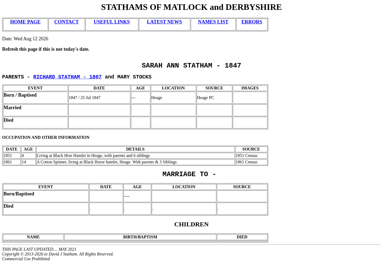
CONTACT (66, 22)
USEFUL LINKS (112, 22)
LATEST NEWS (164, 22)
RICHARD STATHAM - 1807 (67, 79)
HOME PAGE (25, 22)
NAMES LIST (213, 22)
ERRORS (252, 22)
